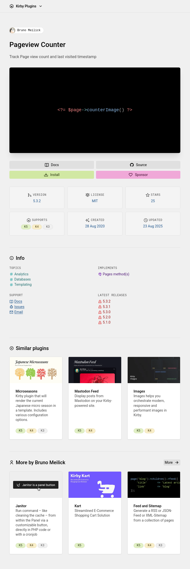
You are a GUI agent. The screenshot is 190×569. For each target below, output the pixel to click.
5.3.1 (104, 307)
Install (52, 175)
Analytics (18, 274)
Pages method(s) (113, 274)
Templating (20, 285)
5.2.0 (104, 317)
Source (138, 165)
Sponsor (138, 175)
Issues (16, 307)
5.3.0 (104, 312)
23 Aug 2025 (153, 226)
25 (153, 201)
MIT (95, 201)
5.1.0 (104, 323)
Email (16, 312)
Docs (52, 165)
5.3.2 (37, 201)
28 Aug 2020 (95, 226)
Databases (20, 279)
